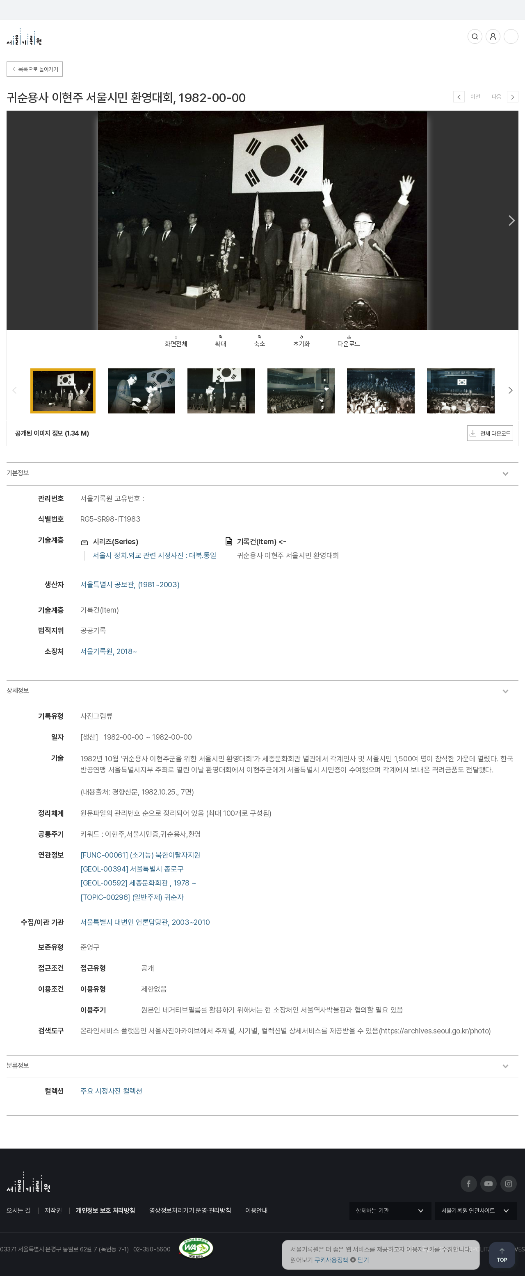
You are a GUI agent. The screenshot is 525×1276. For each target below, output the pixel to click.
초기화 (301, 339)
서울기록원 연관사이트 (468, 1211)
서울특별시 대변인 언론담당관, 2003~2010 (145, 922)
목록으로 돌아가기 (34, 69)
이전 (475, 96)
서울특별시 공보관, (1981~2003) (129, 584)
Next (511, 220)
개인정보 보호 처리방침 (105, 1211)
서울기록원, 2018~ (108, 651)
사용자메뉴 (493, 36)
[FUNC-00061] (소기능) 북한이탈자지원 (140, 855)
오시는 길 (19, 1211)
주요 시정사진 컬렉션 (111, 1091)
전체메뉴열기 (511, 36)
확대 (220, 339)
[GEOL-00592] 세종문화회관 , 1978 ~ (138, 883)
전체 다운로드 (490, 433)
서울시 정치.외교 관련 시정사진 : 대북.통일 (155, 555)
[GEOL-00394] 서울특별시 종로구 (131, 869)
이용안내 (256, 1211)
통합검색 (475, 36)
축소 (259, 339)
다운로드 (349, 339)
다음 (496, 96)
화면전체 (176, 339)
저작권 (53, 1211)
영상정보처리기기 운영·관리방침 (190, 1211)
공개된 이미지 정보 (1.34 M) (52, 433)
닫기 (363, 1260)
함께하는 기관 (372, 1211)
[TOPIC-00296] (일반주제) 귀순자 (132, 897)
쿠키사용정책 (331, 1260)
